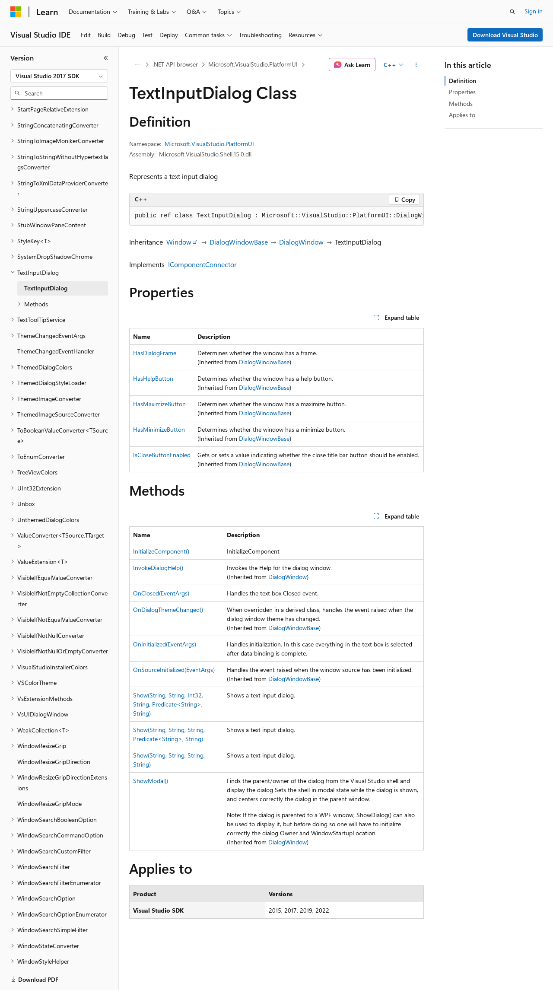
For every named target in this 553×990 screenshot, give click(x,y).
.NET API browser (175, 64)
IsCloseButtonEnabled (162, 455)
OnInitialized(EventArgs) (164, 644)
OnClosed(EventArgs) (161, 593)
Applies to (462, 115)
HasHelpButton (153, 378)
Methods (461, 103)
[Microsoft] (16, 11)
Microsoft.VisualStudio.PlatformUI (253, 64)
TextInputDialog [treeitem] (45, 258)
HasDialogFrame (154, 353)
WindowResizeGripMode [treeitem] (49, 774)
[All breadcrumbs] (136, 65)
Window (178, 241)
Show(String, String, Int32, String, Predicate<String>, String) (168, 704)
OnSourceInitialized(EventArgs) (174, 669)
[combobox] (59, 76)
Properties (462, 92)
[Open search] (512, 11)
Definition (462, 80)
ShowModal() (150, 781)
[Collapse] (106, 58)
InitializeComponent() (161, 551)
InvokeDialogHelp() (158, 567)
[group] (276, 216)
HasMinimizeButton (159, 429)
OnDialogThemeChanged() (168, 609)
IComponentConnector (202, 264)
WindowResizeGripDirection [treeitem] (53, 732)
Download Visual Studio (505, 35)
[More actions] (416, 65)
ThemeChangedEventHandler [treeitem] (55, 321)
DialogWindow (301, 241)
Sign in (533, 11)
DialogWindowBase (239, 241)
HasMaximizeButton (159, 404)
